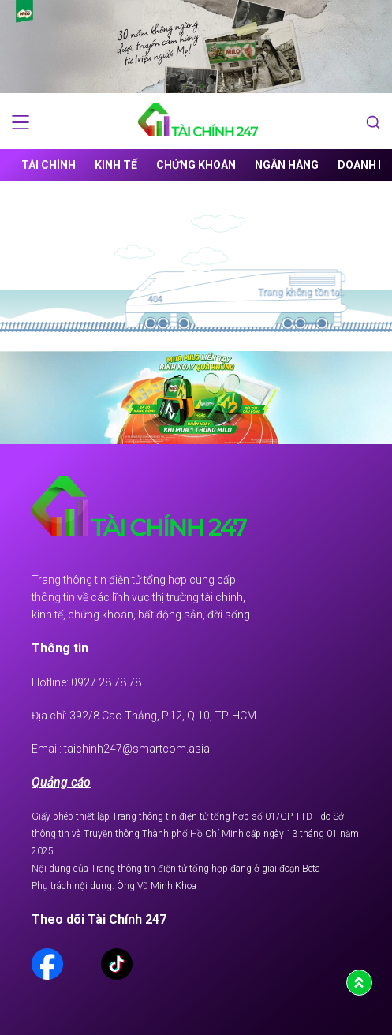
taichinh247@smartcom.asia (137, 748)
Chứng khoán (196, 165)
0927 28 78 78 (106, 682)
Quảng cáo (61, 782)
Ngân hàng (287, 165)
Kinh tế (116, 165)
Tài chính (48, 165)
